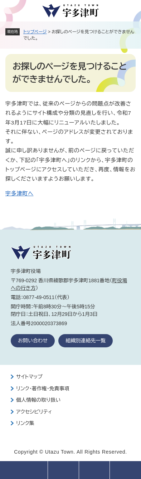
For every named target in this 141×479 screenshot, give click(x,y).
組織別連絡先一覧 (85, 340)
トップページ (35, 31)
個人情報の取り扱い (38, 400)
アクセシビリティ (34, 412)
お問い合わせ (33, 340)
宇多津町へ (19, 193)
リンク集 (25, 423)
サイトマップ (29, 377)
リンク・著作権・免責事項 (42, 388)
